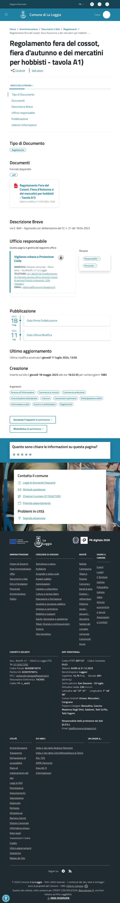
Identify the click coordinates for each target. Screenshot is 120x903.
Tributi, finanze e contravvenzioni (53, 624)
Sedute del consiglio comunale (84, 629)
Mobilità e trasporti (45, 614)
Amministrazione (29, 29)
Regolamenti (70, 29)
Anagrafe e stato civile (47, 574)
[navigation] (6, 14)
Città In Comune (74, 886)
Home (13, 29)
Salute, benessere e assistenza (52, 619)
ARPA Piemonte (44, 763)
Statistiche (15, 853)
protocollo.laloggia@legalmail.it (32, 676)
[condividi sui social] (18, 70)
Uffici (12, 574)
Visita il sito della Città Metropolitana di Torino (59, 753)
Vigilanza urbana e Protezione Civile (34, 258)
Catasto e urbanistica (47, 589)
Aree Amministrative (20, 569)
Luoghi (100, 572)
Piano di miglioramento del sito (19, 773)
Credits (13, 843)
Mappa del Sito (17, 858)
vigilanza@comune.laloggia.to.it (38, 287)
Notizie (82, 564)
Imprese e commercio (47, 609)
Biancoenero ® (86, 890)
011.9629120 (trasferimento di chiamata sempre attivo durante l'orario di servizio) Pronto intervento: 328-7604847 (36, 279)
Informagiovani (43, 773)
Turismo (40, 629)
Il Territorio (102, 577)
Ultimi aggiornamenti (20, 848)
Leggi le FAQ (16, 783)
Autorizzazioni (43, 584)
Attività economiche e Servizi (103, 607)
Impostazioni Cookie (20, 838)
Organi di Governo (19, 564)
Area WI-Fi (41, 768)
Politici (13, 599)
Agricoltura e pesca (45, 564)
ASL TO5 (40, 758)
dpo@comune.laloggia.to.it (82, 728)
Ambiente (41, 569)
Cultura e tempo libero (47, 594)
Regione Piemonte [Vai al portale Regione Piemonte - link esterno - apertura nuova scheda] (18, 4)
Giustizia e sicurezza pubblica (50, 604)
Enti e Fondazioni (19, 584)
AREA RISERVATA (58, 898)
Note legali (15, 833)
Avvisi (82, 644)
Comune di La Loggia (45, 15)
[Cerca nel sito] (106, 14)
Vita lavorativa (43, 634)
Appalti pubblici (43, 579)
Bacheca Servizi (18, 818)
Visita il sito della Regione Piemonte (54, 748)
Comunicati (85, 639)
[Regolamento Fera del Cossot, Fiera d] (16, 185)
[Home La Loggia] (39, 15)
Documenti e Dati (50, 29)
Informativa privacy (20, 828)
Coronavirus (85, 569)
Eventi (100, 567)
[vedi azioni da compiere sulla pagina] (35, 70)
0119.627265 (21, 664)
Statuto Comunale (19, 823)
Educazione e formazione (49, 599)
